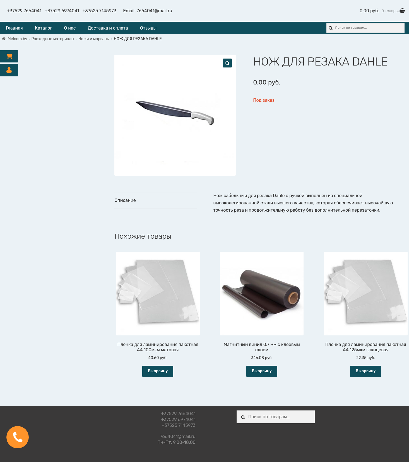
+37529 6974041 (62, 10)
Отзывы (148, 28)
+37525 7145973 (100, 10)
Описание (125, 200)
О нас (70, 28)
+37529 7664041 (24, 10)
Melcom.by (17, 39)
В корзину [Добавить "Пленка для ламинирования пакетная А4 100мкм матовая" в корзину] (158, 371)
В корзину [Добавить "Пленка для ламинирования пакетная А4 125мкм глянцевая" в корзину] (366, 371)
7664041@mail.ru (154, 10)
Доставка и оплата (108, 28)
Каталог (43, 28)
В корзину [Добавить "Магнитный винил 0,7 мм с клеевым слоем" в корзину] (262, 371)
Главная (14, 28)
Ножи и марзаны (94, 39)
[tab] (155, 200)
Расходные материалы (53, 39)
